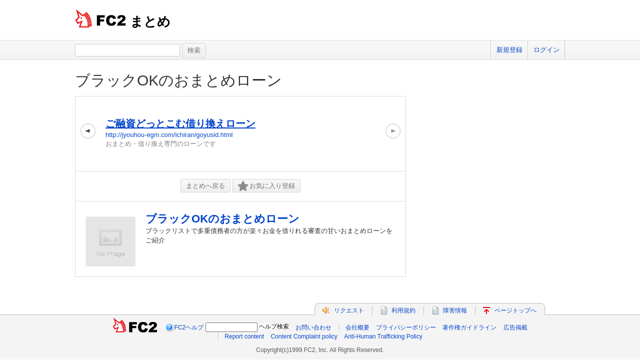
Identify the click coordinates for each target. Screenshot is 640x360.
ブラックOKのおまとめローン (178, 80)
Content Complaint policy (303, 336)
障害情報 (455, 310)
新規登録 (509, 50)
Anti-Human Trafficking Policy (383, 336)
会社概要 (358, 327)
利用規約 (404, 310)
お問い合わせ (314, 327)
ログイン (547, 50)
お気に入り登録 (266, 186)
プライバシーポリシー (406, 327)
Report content (244, 336)
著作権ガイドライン (469, 327)
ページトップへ (515, 310)
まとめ (150, 21)
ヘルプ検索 (274, 327)
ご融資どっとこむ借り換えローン (181, 123)
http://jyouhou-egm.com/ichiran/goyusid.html (169, 134)
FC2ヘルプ (189, 327)
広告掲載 (516, 327)
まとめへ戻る (205, 186)
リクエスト (349, 310)
